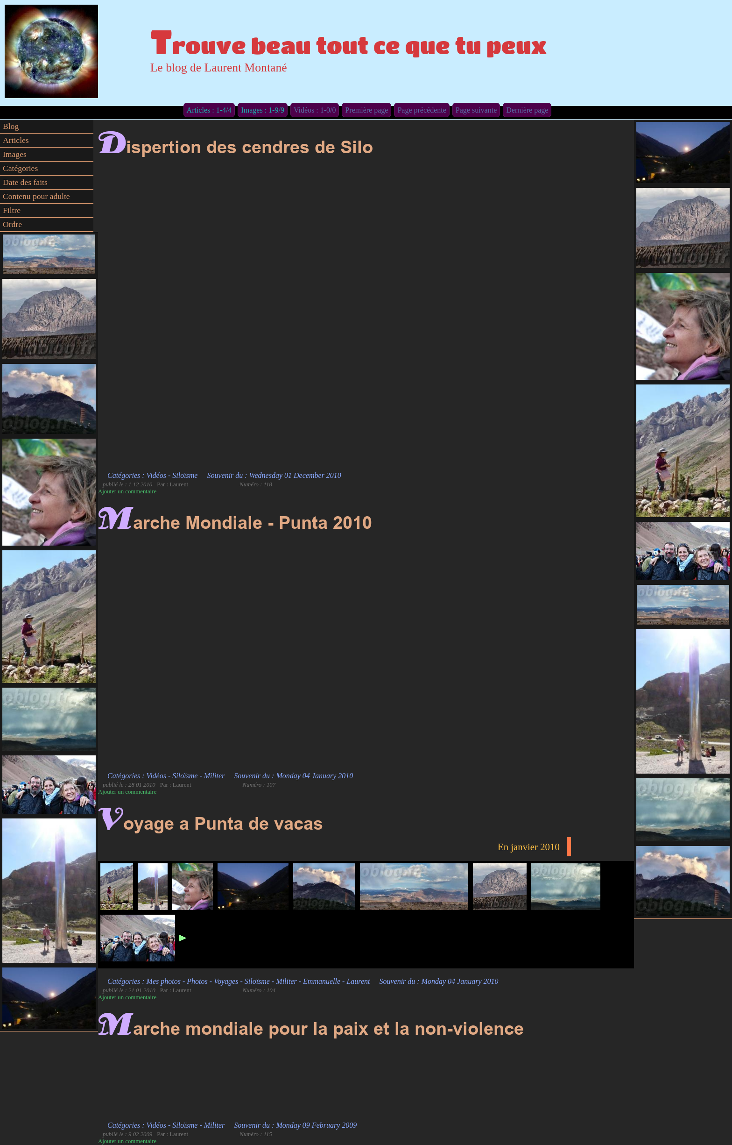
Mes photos (164, 981)
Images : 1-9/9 (262, 110)
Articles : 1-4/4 (209, 110)
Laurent (358, 981)
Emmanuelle (321, 981)
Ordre (12, 224)
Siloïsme (184, 475)
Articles (16, 140)
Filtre (12, 210)
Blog (11, 126)
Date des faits (25, 182)
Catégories (20, 168)
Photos (197, 981)
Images (15, 154)
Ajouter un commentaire (127, 491)
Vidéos (156, 475)
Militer (214, 776)
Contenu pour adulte (36, 196)
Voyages (226, 981)
